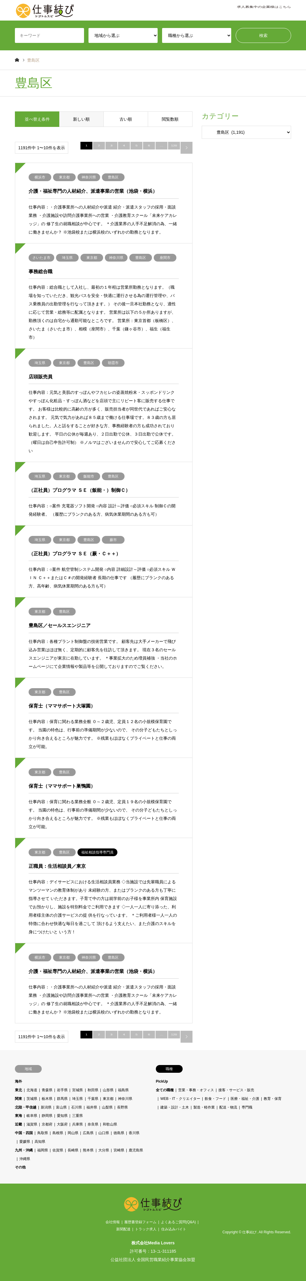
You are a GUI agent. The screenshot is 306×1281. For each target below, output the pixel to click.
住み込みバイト (173, 1229)
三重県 (77, 1116)
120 (174, 148)
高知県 (40, 1141)
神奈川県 (125, 1099)
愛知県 (62, 1116)
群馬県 (62, 1099)
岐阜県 (32, 1116)
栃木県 (47, 1099)
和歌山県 (110, 1124)
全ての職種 (165, 1090)
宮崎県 (119, 1150)
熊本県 (88, 1150)
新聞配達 (123, 1229)
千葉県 (93, 1099)
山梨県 (107, 1107)
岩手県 (62, 1090)
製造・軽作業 (204, 1107)
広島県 (88, 1133)
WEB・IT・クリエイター (180, 1099)
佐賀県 (57, 1150)
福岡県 (42, 1150)
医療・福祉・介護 (245, 1099)
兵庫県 (77, 1124)
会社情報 (112, 1222)
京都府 (47, 1124)
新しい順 (81, 119)
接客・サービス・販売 (236, 1090)
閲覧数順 (170, 119)
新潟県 (46, 1107)
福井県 (92, 1107)
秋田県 (93, 1090)
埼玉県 (77, 1099)
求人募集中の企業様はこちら (264, 10)
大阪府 (62, 1124)
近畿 (18, 1124)
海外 (18, 1081)
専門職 (247, 1107)
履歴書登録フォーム (140, 1222)
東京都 (108, 1099)
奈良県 (93, 1124)
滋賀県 (32, 1124)
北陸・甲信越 (25, 1107)
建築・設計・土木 (174, 1107)
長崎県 (73, 1150)
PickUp (162, 1081)
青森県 (47, 1090)
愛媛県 (24, 1141)
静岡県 (47, 1116)
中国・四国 (24, 1133)
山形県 (108, 1090)
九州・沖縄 (24, 1150)
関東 (18, 1099)
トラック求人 (145, 1229)
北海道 (32, 1090)
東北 (18, 1090)
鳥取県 (42, 1133)
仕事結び (249, 1232)
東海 (18, 1116)
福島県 (123, 1090)
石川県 (77, 1107)
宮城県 (77, 1090)
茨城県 (32, 1099)
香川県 (134, 1133)
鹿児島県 (136, 1150)
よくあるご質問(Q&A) (178, 1222)
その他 (20, 1167)
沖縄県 (24, 1158)
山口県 (103, 1133)
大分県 (103, 1150)
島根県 (57, 1133)
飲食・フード (215, 1099)
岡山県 (73, 1133)
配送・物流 (228, 1107)
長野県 (122, 1107)
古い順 (125, 119)
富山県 (61, 1107)
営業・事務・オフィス (196, 1090)
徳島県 (119, 1133)
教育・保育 (273, 1099)
